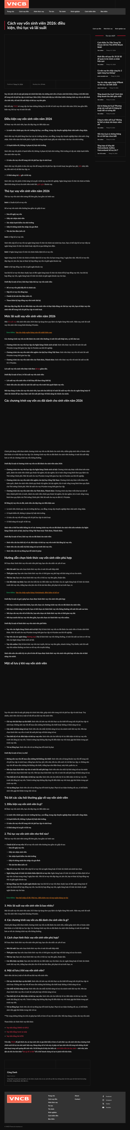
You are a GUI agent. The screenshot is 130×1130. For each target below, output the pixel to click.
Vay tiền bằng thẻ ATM (15, 1036)
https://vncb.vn (11, 1076)
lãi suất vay (12, 322)
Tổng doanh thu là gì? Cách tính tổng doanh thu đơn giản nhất (110, 95)
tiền (80, 166)
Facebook (109, 1096)
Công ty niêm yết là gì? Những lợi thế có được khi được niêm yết (109, 122)
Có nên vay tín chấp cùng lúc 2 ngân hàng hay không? (109, 72)
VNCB (15, 106)
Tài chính (100, 50)
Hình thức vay (108, 29)
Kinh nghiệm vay (120, 29)
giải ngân (40, 184)
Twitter (108, 1104)
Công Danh (12, 1072)
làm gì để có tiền (28, 1052)
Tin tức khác (101, 153)
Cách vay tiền (97, 29)
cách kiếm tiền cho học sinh (66, 1048)
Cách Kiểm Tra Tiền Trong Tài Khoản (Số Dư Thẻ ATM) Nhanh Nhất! (110, 44)
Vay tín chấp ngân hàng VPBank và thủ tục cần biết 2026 (110, 83)
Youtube (108, 1108)
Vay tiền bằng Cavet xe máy (17, 1032)
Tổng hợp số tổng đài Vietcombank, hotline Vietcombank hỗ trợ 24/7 (107, 148)
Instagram (109, 1100)
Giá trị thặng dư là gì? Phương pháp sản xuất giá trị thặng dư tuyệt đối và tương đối (109, 108)
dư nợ (38, 369)
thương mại (31, 637)
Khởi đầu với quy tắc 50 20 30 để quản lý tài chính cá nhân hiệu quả (109, 59)
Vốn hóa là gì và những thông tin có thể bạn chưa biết (109, 135)
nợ (20, 175)
